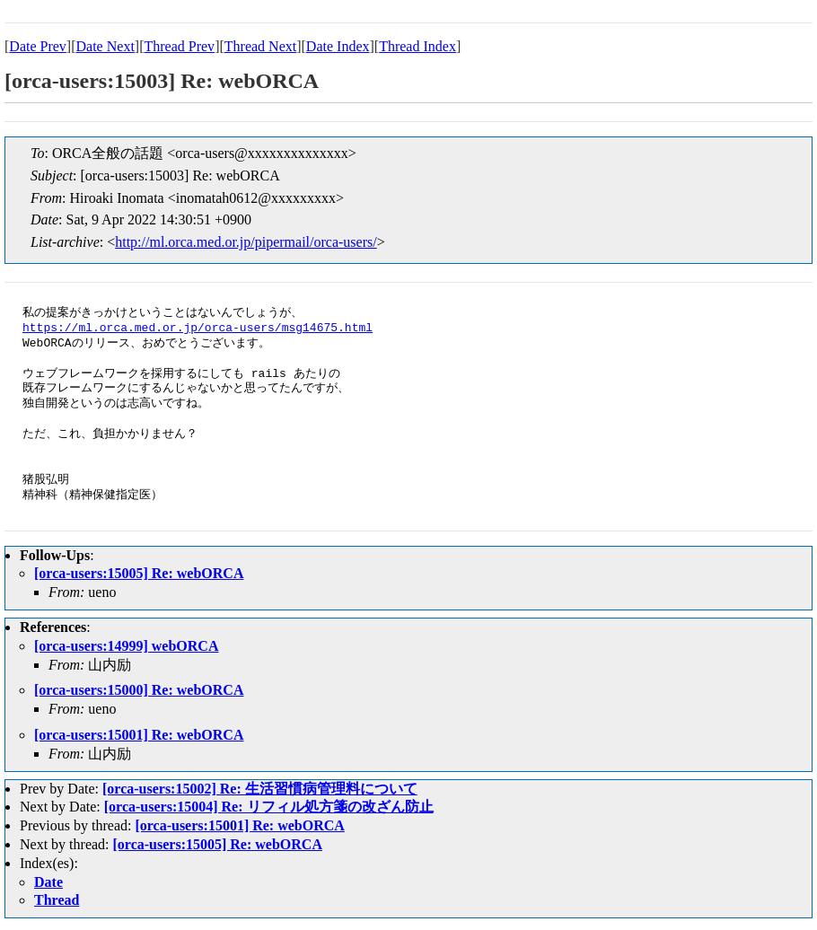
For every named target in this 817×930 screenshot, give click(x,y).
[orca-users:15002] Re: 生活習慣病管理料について (259, 788)
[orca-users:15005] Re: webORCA (138, 573)
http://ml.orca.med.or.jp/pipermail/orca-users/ (245, 242)
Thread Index (417, 46)
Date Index (338, 46)
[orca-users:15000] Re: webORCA (138, 690)
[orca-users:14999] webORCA (126, 646)
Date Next (105, 46)
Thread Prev (179, 46)
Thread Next (260, 46)
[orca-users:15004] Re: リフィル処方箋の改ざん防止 (269, 806)
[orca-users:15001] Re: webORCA (138, 734)
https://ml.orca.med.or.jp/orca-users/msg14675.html (197, 328)
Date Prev (37, 46)
